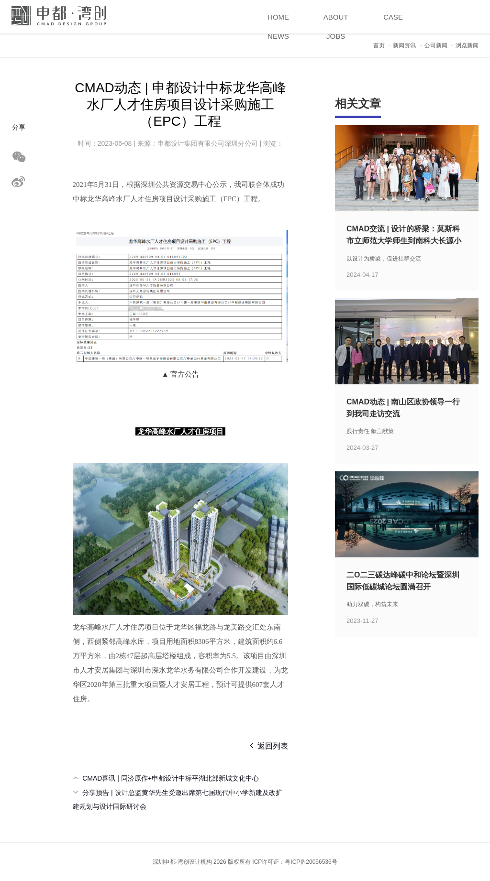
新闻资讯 (404, 45)
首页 (379, 45)
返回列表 (269, 745)
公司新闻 (435, 45)
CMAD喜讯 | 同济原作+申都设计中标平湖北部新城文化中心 (170, 778)
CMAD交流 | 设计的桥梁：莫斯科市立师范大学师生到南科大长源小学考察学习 (403, 241)
